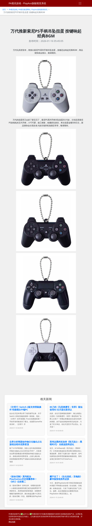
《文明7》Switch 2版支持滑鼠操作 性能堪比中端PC (25, 408)
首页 (4, 9)
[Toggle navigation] (80, 3)
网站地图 (12, 522)
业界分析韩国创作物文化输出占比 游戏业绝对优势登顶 (25, 443)
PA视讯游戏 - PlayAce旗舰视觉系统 (27, 3)
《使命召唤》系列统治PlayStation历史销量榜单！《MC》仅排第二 (23, 479)
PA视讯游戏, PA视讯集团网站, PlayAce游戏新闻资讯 (28, 9)
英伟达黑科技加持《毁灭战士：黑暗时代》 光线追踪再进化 (66, 443)
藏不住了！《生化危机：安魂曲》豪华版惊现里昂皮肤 (66, 478)
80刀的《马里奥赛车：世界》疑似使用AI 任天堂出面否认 (66, 408)
